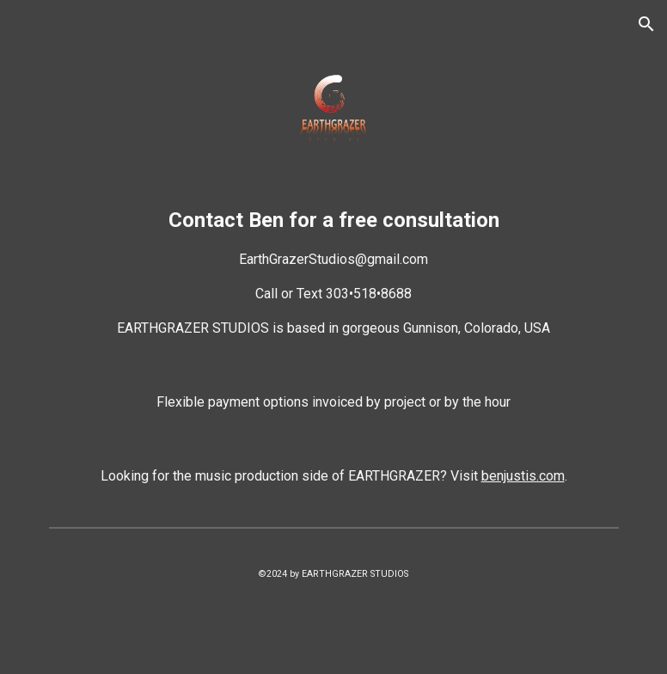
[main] (334, 272)
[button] (646, 24)
